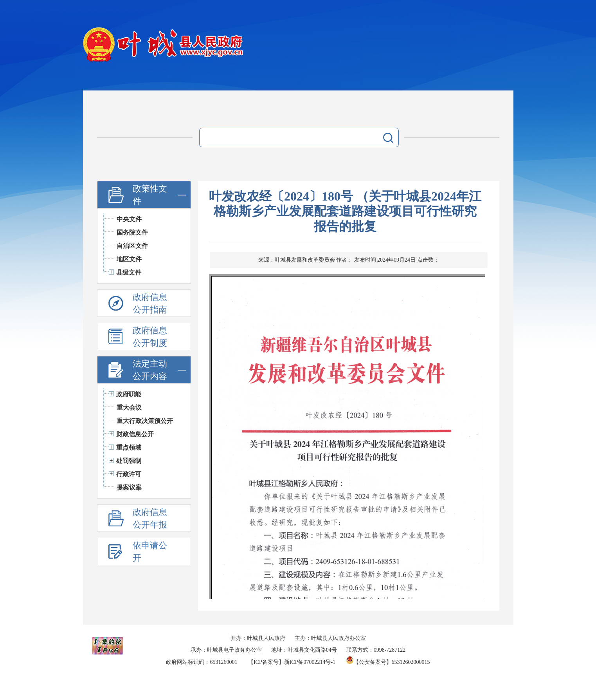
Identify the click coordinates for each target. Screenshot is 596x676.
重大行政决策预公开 (145, 421)
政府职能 (128, 394)
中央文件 (129, 219)
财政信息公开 (135, 434)
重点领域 (128, 447)
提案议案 (129, 487)
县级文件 (128, 272)
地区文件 (129, 259)
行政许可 (128, 474)
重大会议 (129, 407)
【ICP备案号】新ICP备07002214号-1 (291, 662)
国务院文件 (132, 232)
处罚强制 (128, 460)
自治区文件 (132, 245)
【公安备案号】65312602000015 (388, 662)
